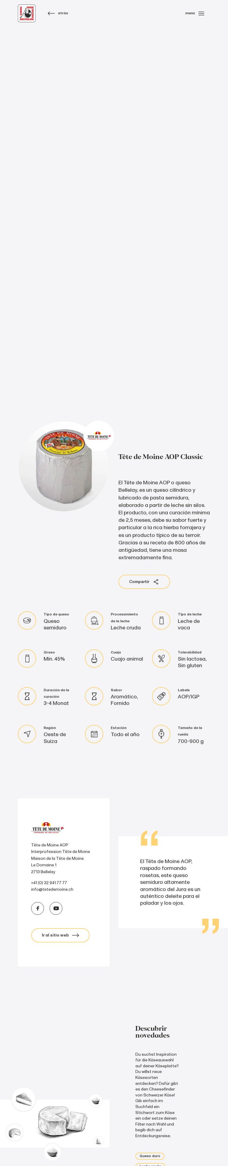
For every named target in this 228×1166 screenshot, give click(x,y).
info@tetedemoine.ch (52, 889)
